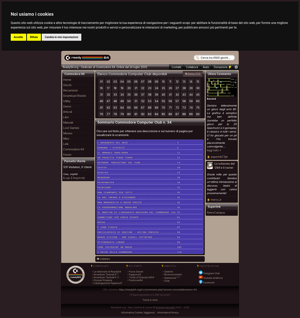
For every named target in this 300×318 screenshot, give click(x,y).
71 (170, 107)
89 (191, 114)
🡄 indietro (103, 259)
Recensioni (70, 90)
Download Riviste (74, 96)
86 (170, 114)
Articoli (67, 112)
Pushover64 (136, 280)
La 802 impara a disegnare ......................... (138, 197)
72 (177, 107)
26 (170, 88)
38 (149, 94)
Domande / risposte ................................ (138, 148)
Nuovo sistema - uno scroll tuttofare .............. (138, 237)
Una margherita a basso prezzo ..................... (138, 202)
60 (198, 101)
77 (108, 114)
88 (184, 114)
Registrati (78, 177)
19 (122, 88)
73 (184, 107)
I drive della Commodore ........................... (139, 252)
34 (122, 94)
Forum (67, 154)
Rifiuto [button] (34, 37)
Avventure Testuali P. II (106, 277)
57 (177, 101)
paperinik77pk (219, 156)
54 (156, 101)
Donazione (222, 67)
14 (191, 81)
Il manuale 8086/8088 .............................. (138, 153)
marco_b (216, 199)
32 (108, 94)
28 (184, 88)
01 (101, 81)
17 (108, 88)
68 (149, 107)
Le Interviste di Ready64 (107, 271)
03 (115, 81)
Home (67, 79)
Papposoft (135, 274)
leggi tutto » (214, 150)
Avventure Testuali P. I (106, 274)
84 (156, 114)
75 (198, 107)
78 (115, 114)
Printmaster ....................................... (138, 182)
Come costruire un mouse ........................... (139, 247)
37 (142, 94)
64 (122, 107)
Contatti (176, 67)
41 (170, 94)
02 (108, 81)
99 (178, 242)
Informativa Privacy (168, 312)
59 (191, 101)
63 (115, 107)
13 (184, 81)
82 (142, 114)
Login (67, 177)
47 (108, 101)
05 (129, 81)
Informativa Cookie (132, 312)
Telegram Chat (209, 273)
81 (136, 114)
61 (101, 107)
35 (129, 94)
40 (163, 94)
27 (177, 88)
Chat (167, 280)
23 (149, 88)
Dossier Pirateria (103, 280)
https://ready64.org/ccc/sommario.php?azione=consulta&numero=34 (158, 289)
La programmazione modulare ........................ (138, 207)
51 (136, 101)
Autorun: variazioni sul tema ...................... (138, 162)
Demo (67, 106)
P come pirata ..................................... (138, 227)
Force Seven (136, 271)
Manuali (68, 122)
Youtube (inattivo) (210, 278)
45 (198, 94)
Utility (66, 101)
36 (136, 94)
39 (156, 94)
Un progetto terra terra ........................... (138, 158)
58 (184, 101)
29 (191, 88)
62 (108, 107)
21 (136, 88)
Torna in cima (150, 299)
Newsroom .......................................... (138, 177)
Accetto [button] (18, 37)
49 (122, 101)
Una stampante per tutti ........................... (138, 192)
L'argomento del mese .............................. (138, 143)
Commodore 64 (73, 149)
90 (198, 114)
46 (101, 101)
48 (115, 101)
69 (156, 107)
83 (149, 114)
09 (156, 81)
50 (129, 101)
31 (101, 94)
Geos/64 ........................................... (138, 172)
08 (149, 81)
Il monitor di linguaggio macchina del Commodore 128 (138, 212)
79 (122, 114)
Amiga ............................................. (138, 222)
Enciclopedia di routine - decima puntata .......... (138, 232)
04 (122, 81)
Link (65, 144)
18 (115, 88)
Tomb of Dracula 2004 (141, 277)
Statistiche (170, 278)
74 (191, 107)
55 (163, 101)
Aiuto (206, 67)
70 (163, 107)
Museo (67, 133)
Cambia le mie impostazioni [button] (61, 37)
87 (177, 114)
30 (198, 88)
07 (142, 81)
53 (149, 101)
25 (163, 88)
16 (101, 88)
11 (170, 81)
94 (178, 237)
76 (101, 114)
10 (163, 81)
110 (179, 252)
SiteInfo (168, 271)
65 (129, 107)
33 (115, 94)
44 (191, 94)
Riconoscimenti (173, 274)
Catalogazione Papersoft (108, 283)
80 (129, 114)
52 (142, 101)
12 (177, 81)
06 (136, 81)
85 (163, 114)
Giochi (67, 85)
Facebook (206, 282)
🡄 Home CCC (193, 73)
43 (184, 94)
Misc (66, 138)
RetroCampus (216, 212)
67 (142, 107)
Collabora (192, 67)
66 (136, 107)
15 (197, 81)
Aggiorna (149, 312)
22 (142, 88)
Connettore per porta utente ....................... (138, 217)
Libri (66, 117)
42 (177, 94)
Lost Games (71, 128)
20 (129, 88)
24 (156, 88)
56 (170, 101)
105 (179, 247)
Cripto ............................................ (138, 167)
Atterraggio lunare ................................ (138, 242)
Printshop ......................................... (138, 187)
